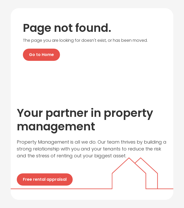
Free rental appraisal (45, 179)
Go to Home (41, 55)
